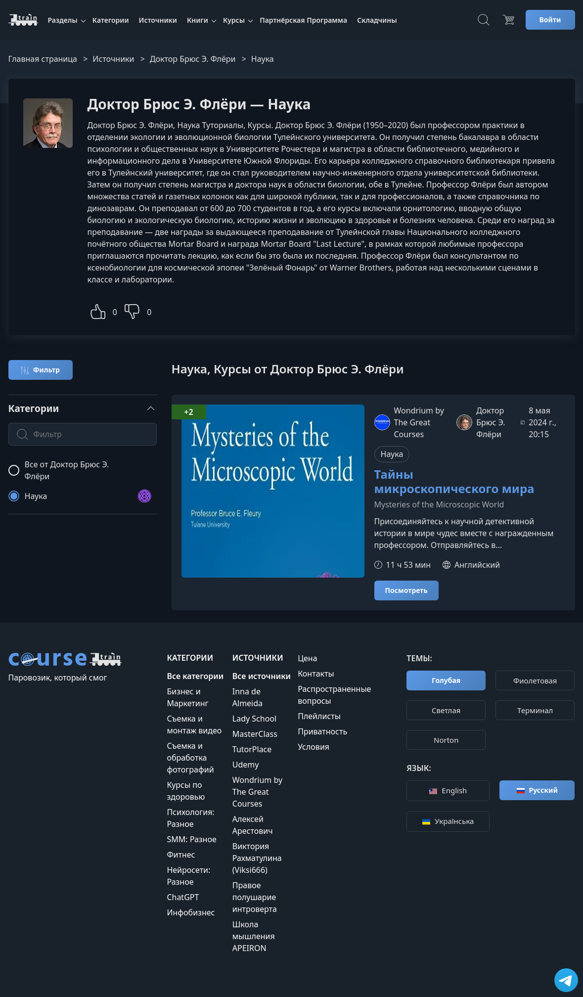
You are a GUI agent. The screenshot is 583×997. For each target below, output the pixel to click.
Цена (307, 658)
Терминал (535, 710)
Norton (446, 740)
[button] (98, 310)
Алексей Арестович (252, 825)
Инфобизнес (191, 912)
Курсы (234, 20)
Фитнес (181, 854)
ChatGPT (183, 897)
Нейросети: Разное (188, 875)
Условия (313, 746)
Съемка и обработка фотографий (190, 757)
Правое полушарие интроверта (254, 897)
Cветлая (446, 710)
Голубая (446, 680)
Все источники (261, 676)
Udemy (245, 764)
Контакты (316, 673)
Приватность (322, 731)
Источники (158, 20)
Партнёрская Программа (303, 20)
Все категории (195, 676)
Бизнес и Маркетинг (187, 697)
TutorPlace (252, 749)
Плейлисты (319, 716)
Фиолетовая (535, 680)
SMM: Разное (191, 839)
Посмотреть (406, 590)
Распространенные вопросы (334, 694)
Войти (550, 19)
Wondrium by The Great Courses (257, 791)
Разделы (63, 20)
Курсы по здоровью (186, 790)
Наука (392, 454)
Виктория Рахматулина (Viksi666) (257, 858)
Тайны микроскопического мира (454, 481)
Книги (197, 20)
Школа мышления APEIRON (253, 936)
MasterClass (254, 733)
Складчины (377, 20)
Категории (110, 20)
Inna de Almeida (247, 697)
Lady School (254, 718)
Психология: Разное (190, 818)
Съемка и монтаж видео (194, 724)
